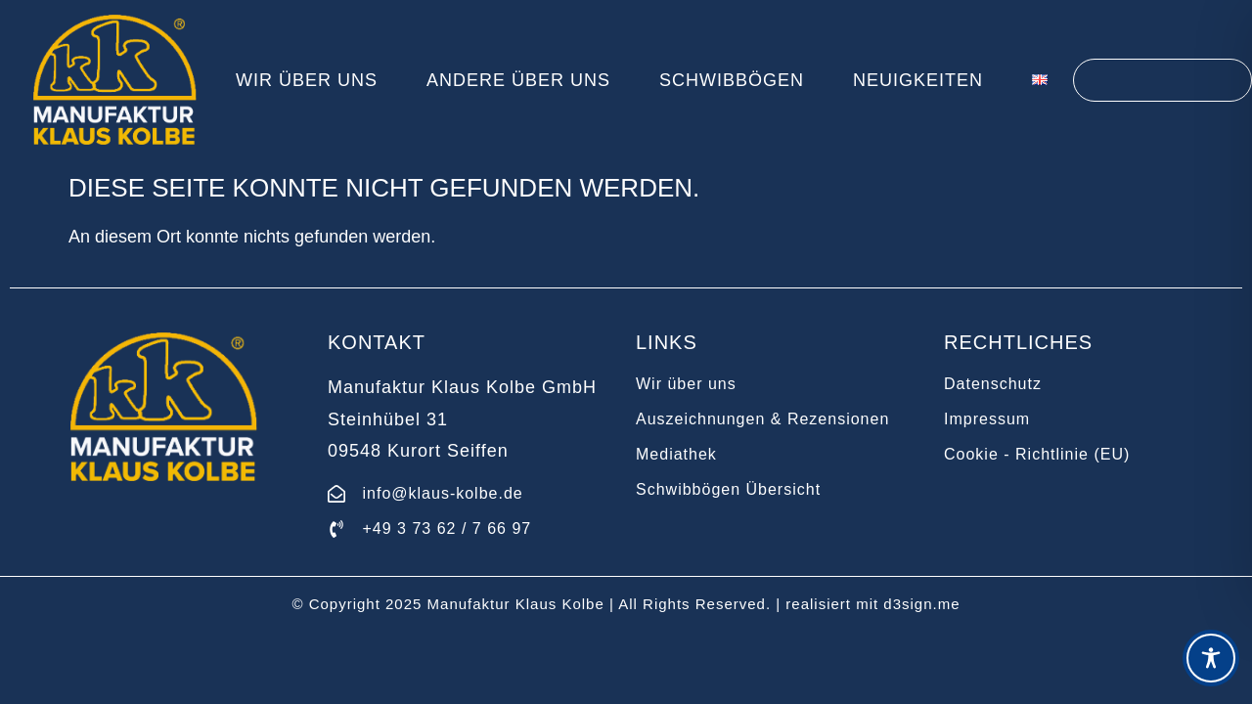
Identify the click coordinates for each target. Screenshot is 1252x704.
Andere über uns (518, 80)
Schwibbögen (731, 80)
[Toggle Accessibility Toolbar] (1211, 658)
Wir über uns (307, 80)
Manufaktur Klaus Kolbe (515, 603)
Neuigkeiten (918, 80)
